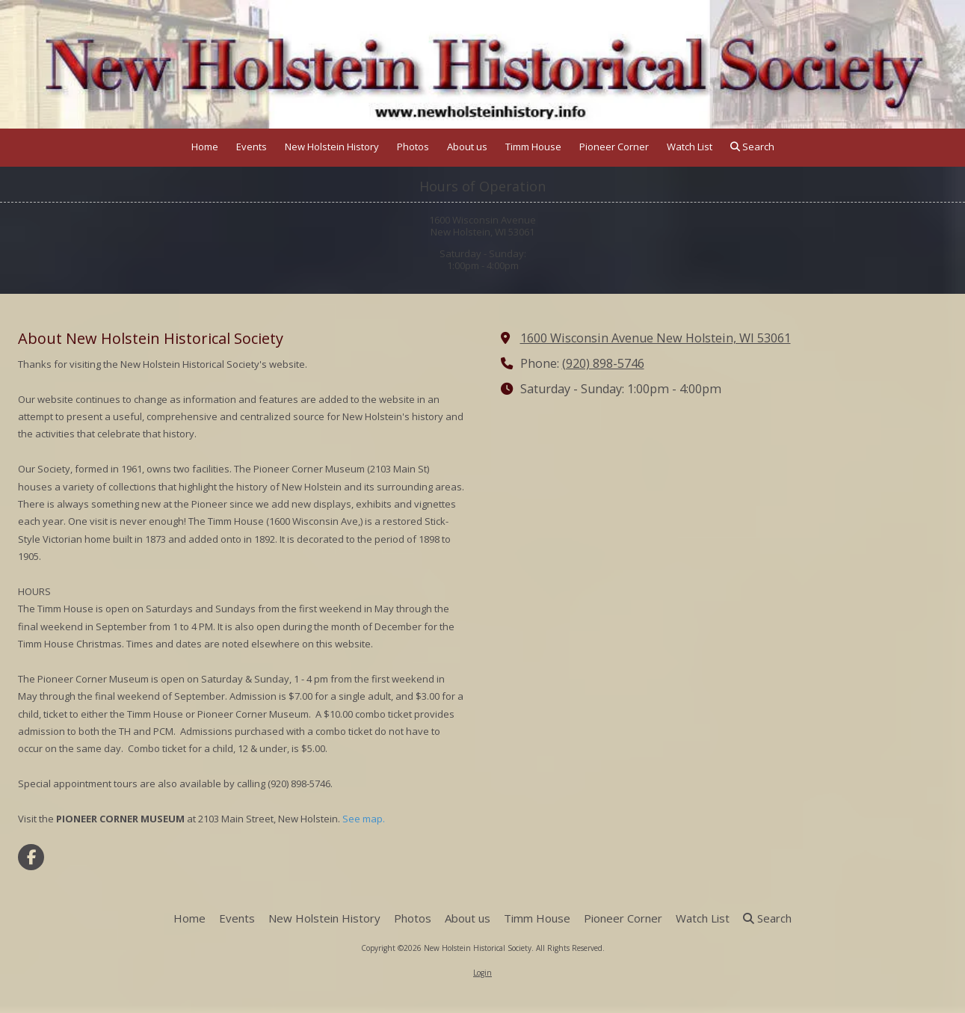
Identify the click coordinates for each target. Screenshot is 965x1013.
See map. (363, 818)
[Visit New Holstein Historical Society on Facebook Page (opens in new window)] (31, 857)
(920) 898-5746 (603, 363)
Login (482, 972)
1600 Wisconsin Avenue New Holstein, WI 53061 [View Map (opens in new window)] (655, 338)
